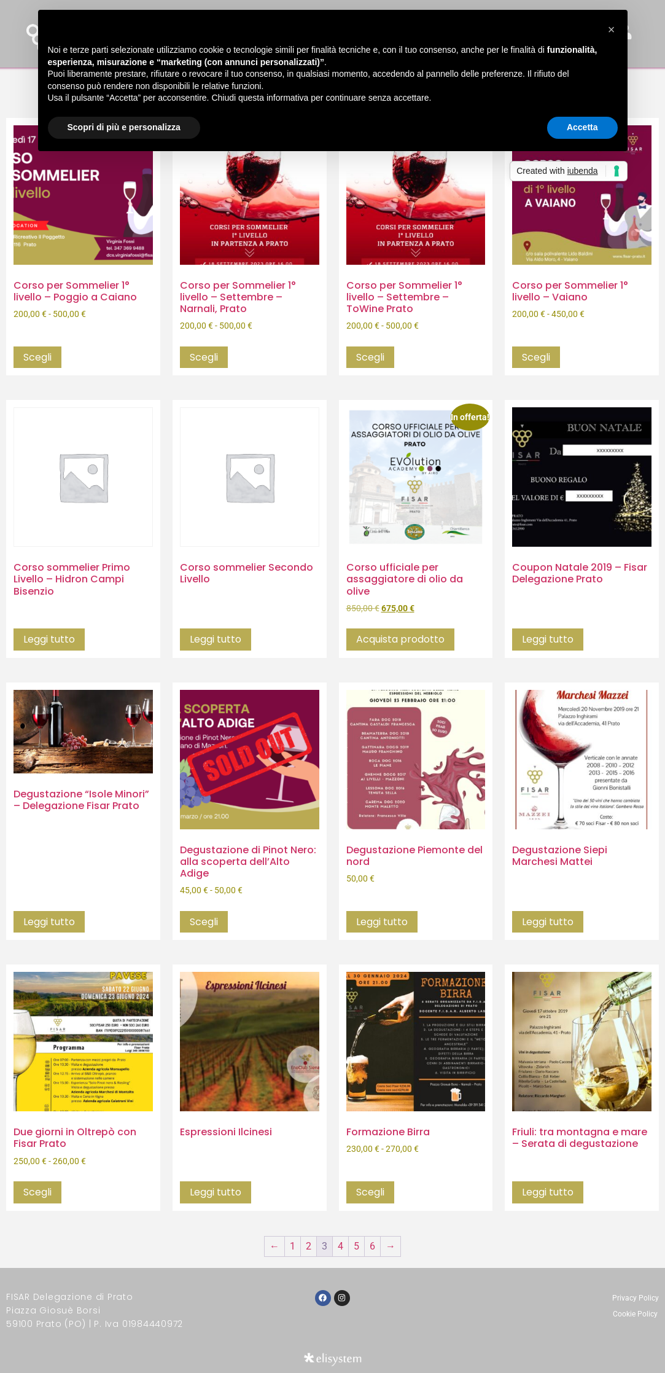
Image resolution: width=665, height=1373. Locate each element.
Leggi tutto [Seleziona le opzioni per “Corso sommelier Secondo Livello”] (215, 639)
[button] (611, 29)
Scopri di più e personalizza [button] (124, 127)
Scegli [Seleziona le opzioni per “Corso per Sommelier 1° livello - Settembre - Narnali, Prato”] (204, 357)
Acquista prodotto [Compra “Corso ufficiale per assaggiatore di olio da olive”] (400, 639)
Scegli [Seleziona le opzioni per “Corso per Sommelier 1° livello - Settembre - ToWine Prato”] (370, 357)
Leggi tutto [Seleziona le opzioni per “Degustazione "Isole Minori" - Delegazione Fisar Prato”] (49, 922)
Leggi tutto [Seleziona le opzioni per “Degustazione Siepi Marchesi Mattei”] (548, 922)
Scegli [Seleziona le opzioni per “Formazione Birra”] (370, 1192)
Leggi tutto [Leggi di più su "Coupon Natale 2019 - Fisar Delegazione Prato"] (548, 639)
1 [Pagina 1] (292, 1246)
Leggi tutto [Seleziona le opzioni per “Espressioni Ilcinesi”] (215, 1192)
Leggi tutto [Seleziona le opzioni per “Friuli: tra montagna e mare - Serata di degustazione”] (548, 1192)
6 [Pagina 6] (372, 1246)
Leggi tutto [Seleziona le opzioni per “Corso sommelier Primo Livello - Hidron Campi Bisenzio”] (49, 639)
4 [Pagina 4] (340, 1246)
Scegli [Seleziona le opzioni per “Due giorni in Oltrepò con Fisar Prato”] (37, 1192)
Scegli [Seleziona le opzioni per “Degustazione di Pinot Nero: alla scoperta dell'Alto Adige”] (204, 922)
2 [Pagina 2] (308, 1246)
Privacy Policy (635, 1298)
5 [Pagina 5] (356, 1246)
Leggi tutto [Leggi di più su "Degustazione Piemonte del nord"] (382, 922)
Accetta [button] (582, 127)
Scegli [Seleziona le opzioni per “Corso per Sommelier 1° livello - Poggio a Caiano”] (37, 357)
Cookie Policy (635, 1314)
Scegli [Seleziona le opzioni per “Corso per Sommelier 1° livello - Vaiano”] (536, 357)
